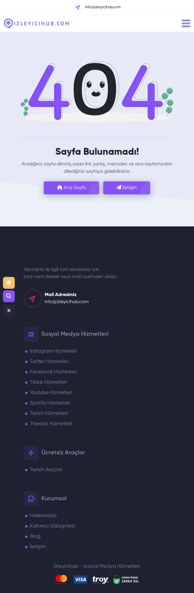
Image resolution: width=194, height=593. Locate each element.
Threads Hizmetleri (51, 423)
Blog (35, 536)
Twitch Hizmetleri (49, 413)
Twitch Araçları (46, 469)
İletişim (127, 187)
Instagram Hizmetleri (53, 351)
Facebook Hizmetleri (53, 372)
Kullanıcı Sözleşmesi (52, 526)
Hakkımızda (43, 515)
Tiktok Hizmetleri (48, 382)
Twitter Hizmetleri (49, 361)
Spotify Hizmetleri (50, 403)
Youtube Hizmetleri (51, 392)
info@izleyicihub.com (97, 7)
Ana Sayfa (71, 187)
